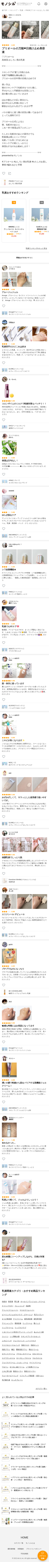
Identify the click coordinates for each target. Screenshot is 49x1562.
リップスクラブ (20, 1328)
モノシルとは (30, 1543)
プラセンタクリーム (23, 1354)
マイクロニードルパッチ (11, 1345)
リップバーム (27, 1323)
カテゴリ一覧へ (41, 1389)
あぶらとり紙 (39, 1332)
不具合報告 (24, 1554)
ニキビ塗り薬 (7, 1371)
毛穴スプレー (39, 1315)
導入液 (16, 1301)
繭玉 (13, 1349)
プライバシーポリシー (33, 1549)
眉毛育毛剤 (38, 1319)
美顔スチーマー (30, 1371)
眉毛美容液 (28, 1319)
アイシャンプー (7, 1323)
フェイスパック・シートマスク (24, 1341)
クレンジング (19, 1306)
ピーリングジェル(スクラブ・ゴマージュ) (17, 1315)
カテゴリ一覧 (18, 1543)
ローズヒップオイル (23, 1358)
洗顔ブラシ (6, 1349)
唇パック (37, 1323)
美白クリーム (34, 1349)
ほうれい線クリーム (17, 1367)
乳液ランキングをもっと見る (36, 248)
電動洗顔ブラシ (21, 1349)
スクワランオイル (8, 1358)
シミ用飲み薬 (15, 1336)
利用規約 (21, 1549)
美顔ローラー (18, 1371)
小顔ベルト (40, 1376)
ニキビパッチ (7, 1341)
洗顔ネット (35, 1345)
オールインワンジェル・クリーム (32, 1301)
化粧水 (4, 1301)
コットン (5, 1336)
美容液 (10, 1301)
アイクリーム (18, 1319)
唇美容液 (18, 1323)
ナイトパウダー (7, 1306)
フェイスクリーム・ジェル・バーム (15, 1363)
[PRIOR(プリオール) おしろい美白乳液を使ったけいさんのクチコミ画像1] (11, 30)
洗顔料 (28, 1306)
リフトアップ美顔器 (27, 1376)
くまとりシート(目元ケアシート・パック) (17, 1332)
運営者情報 (11, 1549)
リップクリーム (7, 1328)
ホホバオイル (37, 1354)
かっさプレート (17, 1380)
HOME (24, 1537)
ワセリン (5, 1367)
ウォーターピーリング (10, 1376)
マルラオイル (37, 1358)
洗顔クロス (25, 1345)
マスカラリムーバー (27, 1310)
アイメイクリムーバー (10, 1310)
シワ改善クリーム (32, 1367)
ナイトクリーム (35, 1363)
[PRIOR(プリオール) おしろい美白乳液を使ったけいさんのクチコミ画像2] (30, 30)
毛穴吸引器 (6, 1380)
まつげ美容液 (7, 1319)
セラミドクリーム (8, 1354)
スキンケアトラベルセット (31, 1336)
